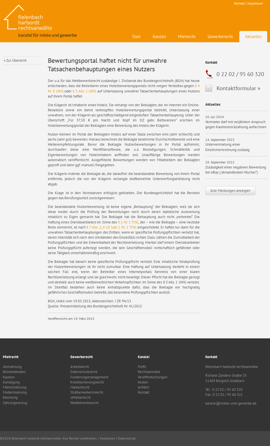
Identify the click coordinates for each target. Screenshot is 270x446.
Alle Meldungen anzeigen (230, 190)
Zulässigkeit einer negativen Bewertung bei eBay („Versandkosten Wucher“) (235, 170)
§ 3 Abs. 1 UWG (84, 91)
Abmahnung (12, 366)
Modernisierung (15, 392)
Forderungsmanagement (89, 377)
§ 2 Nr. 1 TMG (128, 222)
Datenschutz (127, 438)
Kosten (143, 382)
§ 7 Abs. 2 (93, 227)
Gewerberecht (220, 36)
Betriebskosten (14, 371)
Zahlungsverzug (15, 402)
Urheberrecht (80, 397)
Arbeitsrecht (79, 366)
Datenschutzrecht (83, 371)
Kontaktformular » (238, 88)
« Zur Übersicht (15, 60)
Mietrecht (186, 36)
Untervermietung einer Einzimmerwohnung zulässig (227, 147)
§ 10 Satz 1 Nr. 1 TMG (120, 227)
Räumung (10, 397)
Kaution (9, 377)
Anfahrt (143, 387)
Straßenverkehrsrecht (86, 392)
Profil (142, 366)
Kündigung (11, 382)
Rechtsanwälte (149, 371)
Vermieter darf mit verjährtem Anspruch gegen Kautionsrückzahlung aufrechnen (235, 124)
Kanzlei (159, 36)
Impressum (255, 3)
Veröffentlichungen (152, 377)
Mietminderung (14, 387)
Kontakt (239, 3)
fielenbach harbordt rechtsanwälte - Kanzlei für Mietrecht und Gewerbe (41, 21)
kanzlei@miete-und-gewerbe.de (230, 403)
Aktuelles (253, 36)
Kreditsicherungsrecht (87, 382)
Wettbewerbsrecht (84, 402)
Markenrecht (79, 387)
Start (136, 36)
